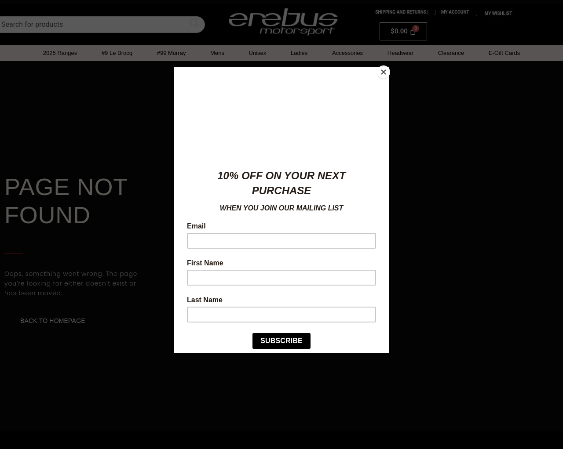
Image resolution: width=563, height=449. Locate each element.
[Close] (387, 69)
